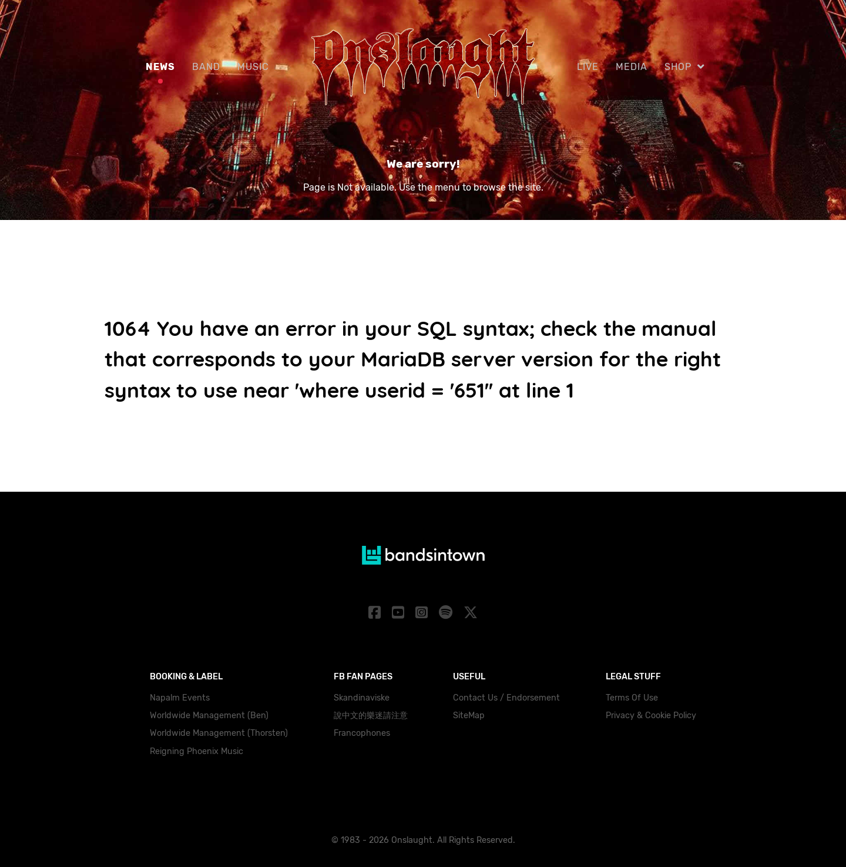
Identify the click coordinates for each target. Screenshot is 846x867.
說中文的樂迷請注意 (371, 716)
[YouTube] (400, 613)
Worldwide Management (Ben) (209, 716)
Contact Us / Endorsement (506, 698)
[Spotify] (447, 613)
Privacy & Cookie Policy (651, 716)
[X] (470, 613)
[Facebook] (376, 613)
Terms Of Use (632, 698)
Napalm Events (180, 698)
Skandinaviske (362, 698)
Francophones (362, 733)
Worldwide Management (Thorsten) (219, 733)
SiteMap (469, 716)
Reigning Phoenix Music (196, 751)
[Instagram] (423, 613)
